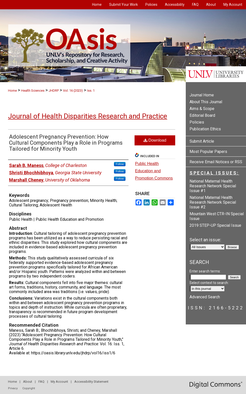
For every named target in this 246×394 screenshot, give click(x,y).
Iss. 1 (91, 90)
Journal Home (202, 95)
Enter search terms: (205, 271)
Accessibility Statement (91, 381)
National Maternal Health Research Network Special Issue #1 (213, 186)
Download (155, 140)
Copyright (28, 388)
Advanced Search (205, 297)
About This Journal (206, 101)
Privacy (13, 388)
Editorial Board (202, 115)
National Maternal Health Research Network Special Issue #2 (213, 202)
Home (12, 90)
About (27, 381)
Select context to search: (209, 283)
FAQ (41, 381)
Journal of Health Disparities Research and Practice (87, 116)
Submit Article (202, 141)
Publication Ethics (205, 129)
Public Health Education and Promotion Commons (154, 170)
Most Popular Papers (208, 151)
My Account (59, 381)
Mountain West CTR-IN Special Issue (217, 216)
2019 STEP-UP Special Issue (215, 225)
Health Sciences (32, 90)
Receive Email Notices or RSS (216, 161)
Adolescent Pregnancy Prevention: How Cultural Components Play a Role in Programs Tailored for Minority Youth (65, 143)
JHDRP (54, 90)
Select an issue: (205, 239)
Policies (197, 122)
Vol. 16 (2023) (73, 90)
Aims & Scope (202, 108)
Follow (120, 163)
